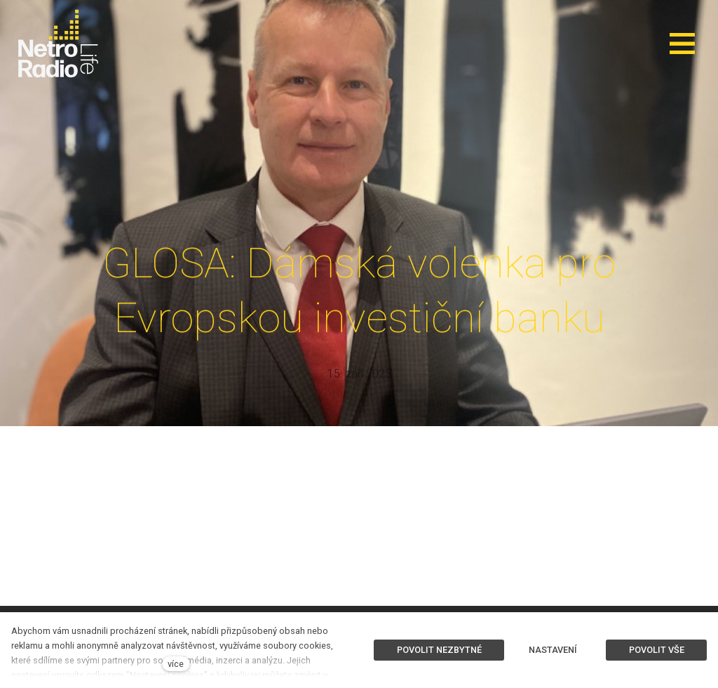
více (176, 664)
